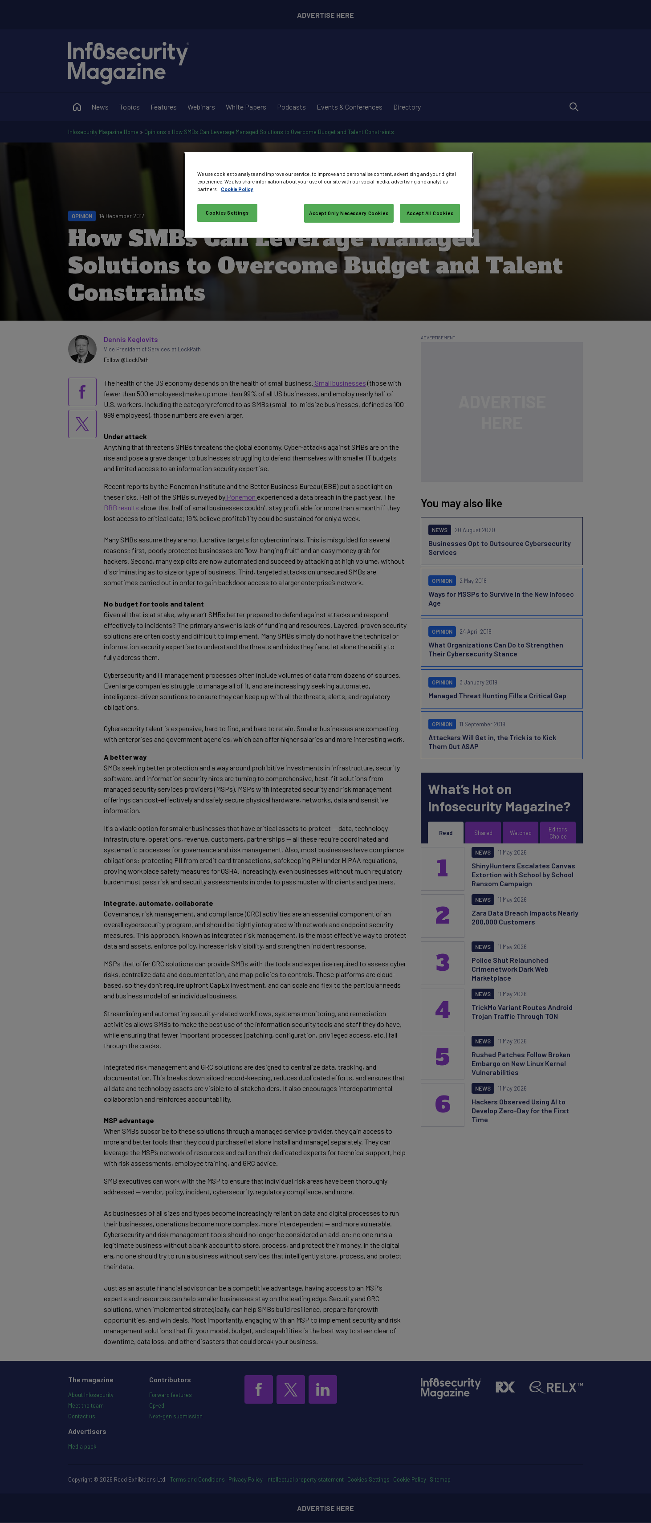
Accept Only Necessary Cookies (349, 213)
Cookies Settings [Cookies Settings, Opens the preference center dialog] (227, 213)
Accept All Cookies (430, 213)
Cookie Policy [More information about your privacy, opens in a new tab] (237, 189)
